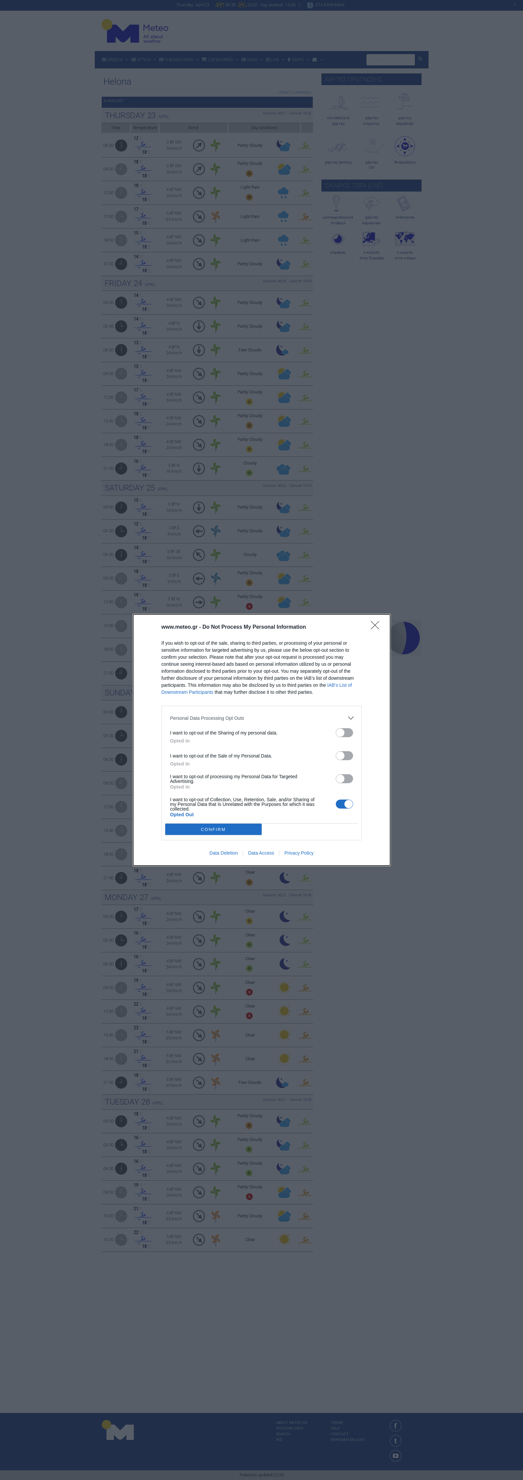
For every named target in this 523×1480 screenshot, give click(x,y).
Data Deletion (224, 853)
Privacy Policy (298, 853)
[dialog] (261, 740)
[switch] (344, 732)
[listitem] (261, 717)
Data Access (261, 853)
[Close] (377, 627)
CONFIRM (213, 829)
